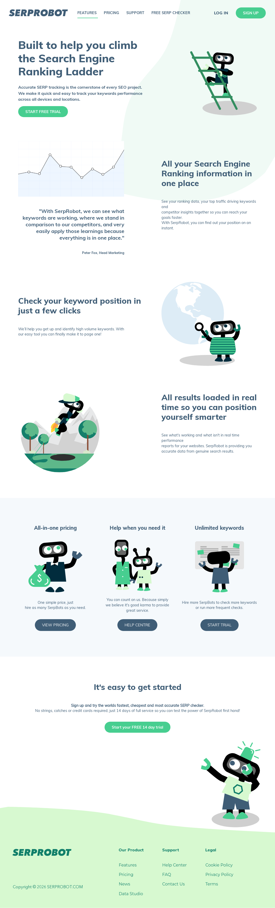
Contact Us (173, 884)
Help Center (174, 865)
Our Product (131, 849)
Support (170, 849)
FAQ (166, 874)
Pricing (126, 874)
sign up (251, 13)
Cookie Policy (218, 865)
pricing (111, 13)
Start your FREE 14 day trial (137, 727)
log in (221, 12)
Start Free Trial (43, 111)
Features (128, 865)
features (87, 13)
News (124, 884)
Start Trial (219, 625)
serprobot (38, 12)
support (135, 13)
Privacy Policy (219, 874)
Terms (211, 884)
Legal (210, 849)
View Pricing (55, 625)
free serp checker (170, 13)
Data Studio (131, 893)
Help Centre (137, 625)
